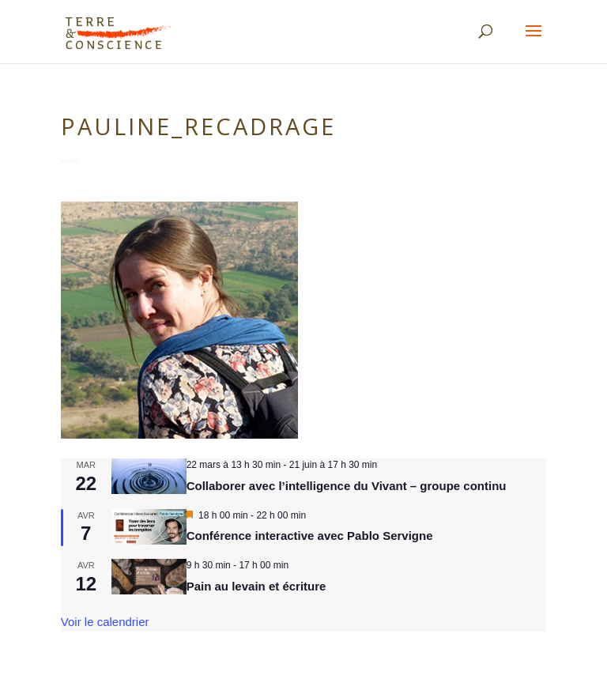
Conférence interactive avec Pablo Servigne (310, 535)
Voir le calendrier (105, 621)
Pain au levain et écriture (256, 586)
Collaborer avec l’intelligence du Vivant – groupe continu (347, 485)
